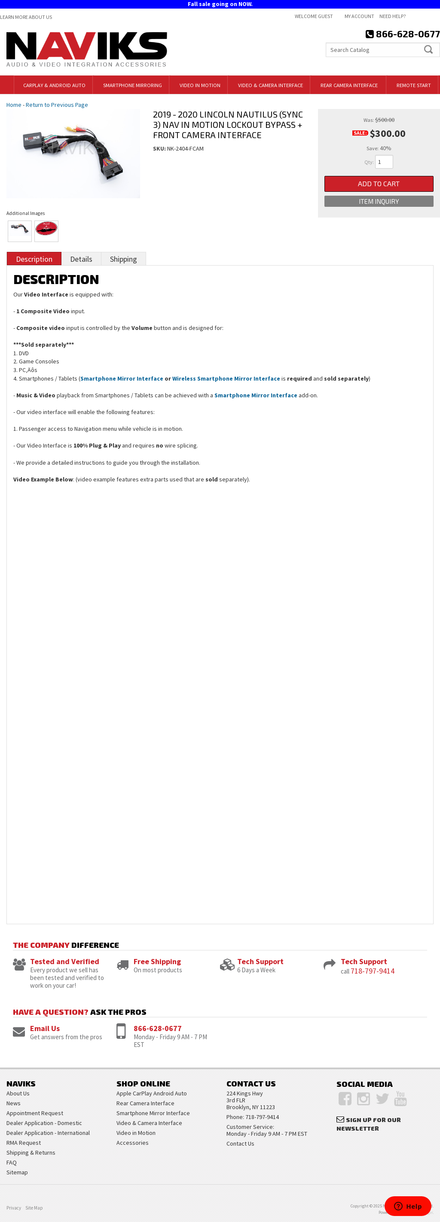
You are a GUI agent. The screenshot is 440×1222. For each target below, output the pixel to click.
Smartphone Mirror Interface (121, 378)
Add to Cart (379, 184)
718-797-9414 (372, 971)
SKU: (160, 148)
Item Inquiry (379, 202)
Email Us (45, 1028)
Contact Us (240, 1143)
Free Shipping (157, 961)
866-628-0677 (158, 1028)
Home (13, 105)
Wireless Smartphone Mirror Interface (226, 378)
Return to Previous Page (57, 105)
